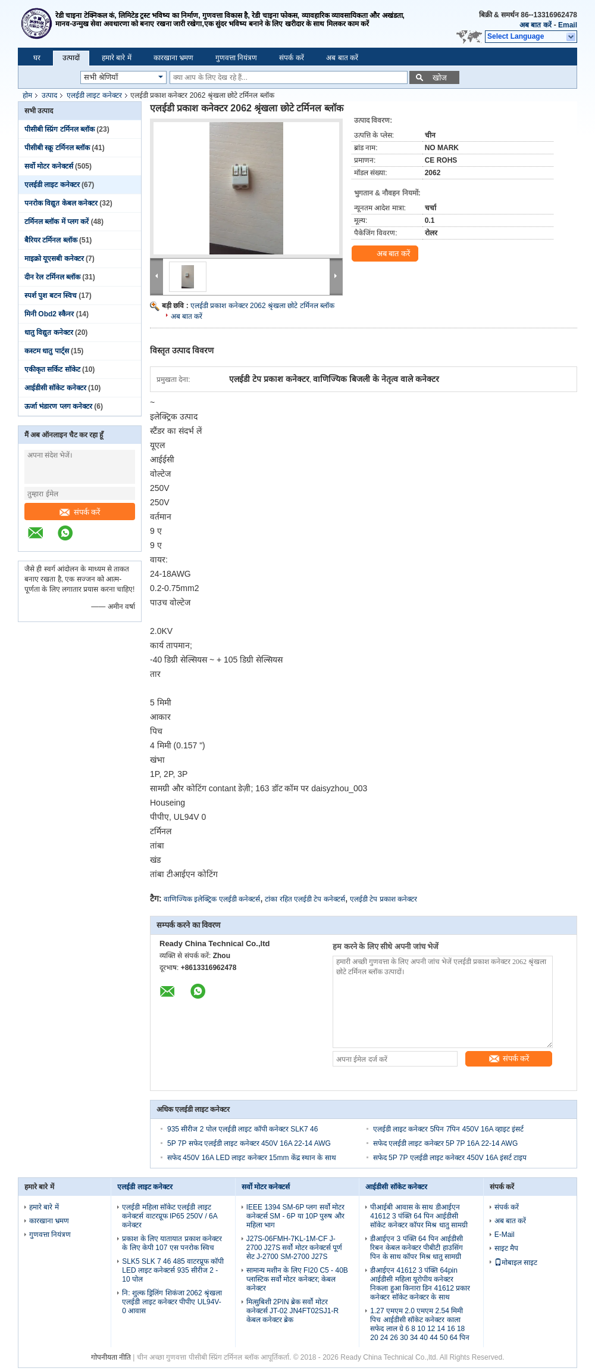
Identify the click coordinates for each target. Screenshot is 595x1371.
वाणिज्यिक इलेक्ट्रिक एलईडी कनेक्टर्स (212, 899)
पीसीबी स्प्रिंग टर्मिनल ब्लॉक (59, 129)
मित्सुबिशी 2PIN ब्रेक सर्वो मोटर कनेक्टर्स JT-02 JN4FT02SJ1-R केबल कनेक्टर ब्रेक (292, 1311)
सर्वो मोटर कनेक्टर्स (48, 166)
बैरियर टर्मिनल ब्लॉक (50, 240)
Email (567, 25)
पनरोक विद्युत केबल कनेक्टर (61, 203)
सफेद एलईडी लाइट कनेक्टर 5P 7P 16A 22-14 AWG (445, 1143)
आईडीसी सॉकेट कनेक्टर (55, 388)
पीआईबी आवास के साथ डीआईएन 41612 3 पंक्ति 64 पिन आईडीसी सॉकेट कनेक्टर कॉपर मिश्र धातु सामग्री (419, 1216)
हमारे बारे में (116, 58)
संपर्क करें (291, 58)
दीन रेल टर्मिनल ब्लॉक (52, 277)
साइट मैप (506, 1248)
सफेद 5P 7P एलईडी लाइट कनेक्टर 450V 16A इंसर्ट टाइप (450, 1158)
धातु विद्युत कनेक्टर (48, 332)
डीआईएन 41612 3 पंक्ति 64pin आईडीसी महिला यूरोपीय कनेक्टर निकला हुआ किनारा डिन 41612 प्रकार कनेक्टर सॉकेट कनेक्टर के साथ (420, 1283)
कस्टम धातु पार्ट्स (46, 351)
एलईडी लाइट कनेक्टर (94, 95)
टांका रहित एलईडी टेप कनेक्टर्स (305, 899)
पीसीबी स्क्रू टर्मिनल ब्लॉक (57, 148)
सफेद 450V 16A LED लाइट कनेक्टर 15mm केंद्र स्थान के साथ (251, 1158)
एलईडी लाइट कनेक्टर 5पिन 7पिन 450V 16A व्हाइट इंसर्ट (448, 1129)
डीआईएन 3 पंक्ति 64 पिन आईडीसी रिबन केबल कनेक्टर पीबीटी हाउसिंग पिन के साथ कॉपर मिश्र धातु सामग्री (416, 1248)
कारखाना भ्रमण (173, 58)
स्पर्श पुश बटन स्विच (50, 295)
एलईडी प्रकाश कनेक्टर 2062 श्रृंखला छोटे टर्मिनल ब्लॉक (262, 305)
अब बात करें (535, 25)
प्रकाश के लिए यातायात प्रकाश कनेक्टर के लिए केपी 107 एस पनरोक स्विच (172, 1243)
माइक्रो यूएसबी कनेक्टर (54, 258)
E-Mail (504, 1234)
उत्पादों (71, 58)
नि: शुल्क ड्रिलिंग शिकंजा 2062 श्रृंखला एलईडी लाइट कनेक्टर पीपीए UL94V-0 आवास (172, 1302)
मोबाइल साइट (515, 1262)
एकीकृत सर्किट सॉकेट (52, 369)
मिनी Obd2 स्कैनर (49, 314)
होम (27, 95)
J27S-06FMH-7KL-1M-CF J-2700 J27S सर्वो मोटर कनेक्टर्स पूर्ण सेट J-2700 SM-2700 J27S (294, 1248)
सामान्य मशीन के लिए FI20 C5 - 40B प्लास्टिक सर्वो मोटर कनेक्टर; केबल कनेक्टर (297, 1279)
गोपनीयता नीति (111, 1357)
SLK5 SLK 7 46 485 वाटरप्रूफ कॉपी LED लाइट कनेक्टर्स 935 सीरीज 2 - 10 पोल (173, 1270)
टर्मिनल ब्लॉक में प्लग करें (56, 221)
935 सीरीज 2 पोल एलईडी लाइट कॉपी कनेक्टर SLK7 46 (242, 1129)
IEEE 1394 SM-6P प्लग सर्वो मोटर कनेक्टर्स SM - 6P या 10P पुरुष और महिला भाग (295, 1216)
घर (36, 58)
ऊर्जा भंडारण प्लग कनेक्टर (58, 406)
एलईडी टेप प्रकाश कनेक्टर (383, 899)
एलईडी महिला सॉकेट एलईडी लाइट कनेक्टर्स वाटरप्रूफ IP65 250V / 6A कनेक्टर (169, 1216)
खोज (440, 77)
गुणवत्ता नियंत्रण (236, 58)
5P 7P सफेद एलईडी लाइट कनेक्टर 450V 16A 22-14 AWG (249, 1143)
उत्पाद (49, 95)
